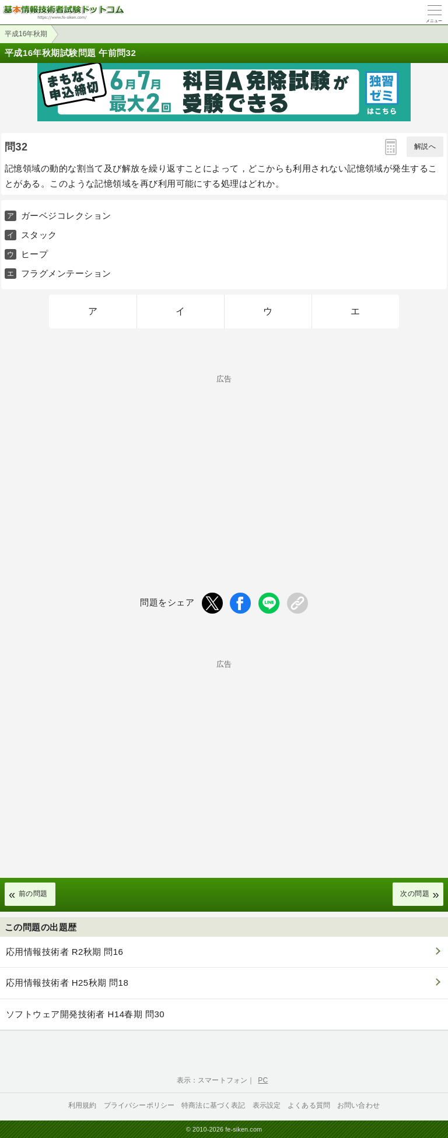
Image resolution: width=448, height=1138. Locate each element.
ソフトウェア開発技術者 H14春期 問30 (85, 1014)
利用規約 (82, 1105)
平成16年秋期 (26, 34)
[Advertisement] (224, 464)
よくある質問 (309, 1105)
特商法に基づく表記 (213, 1105)
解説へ (425, 146)
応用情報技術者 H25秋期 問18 (67, 983)
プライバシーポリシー (139, 1105)
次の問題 (414, 894)
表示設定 (267, 1105)
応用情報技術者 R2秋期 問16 (64, 952)
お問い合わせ (358, 1105)
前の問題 (33, 894)
